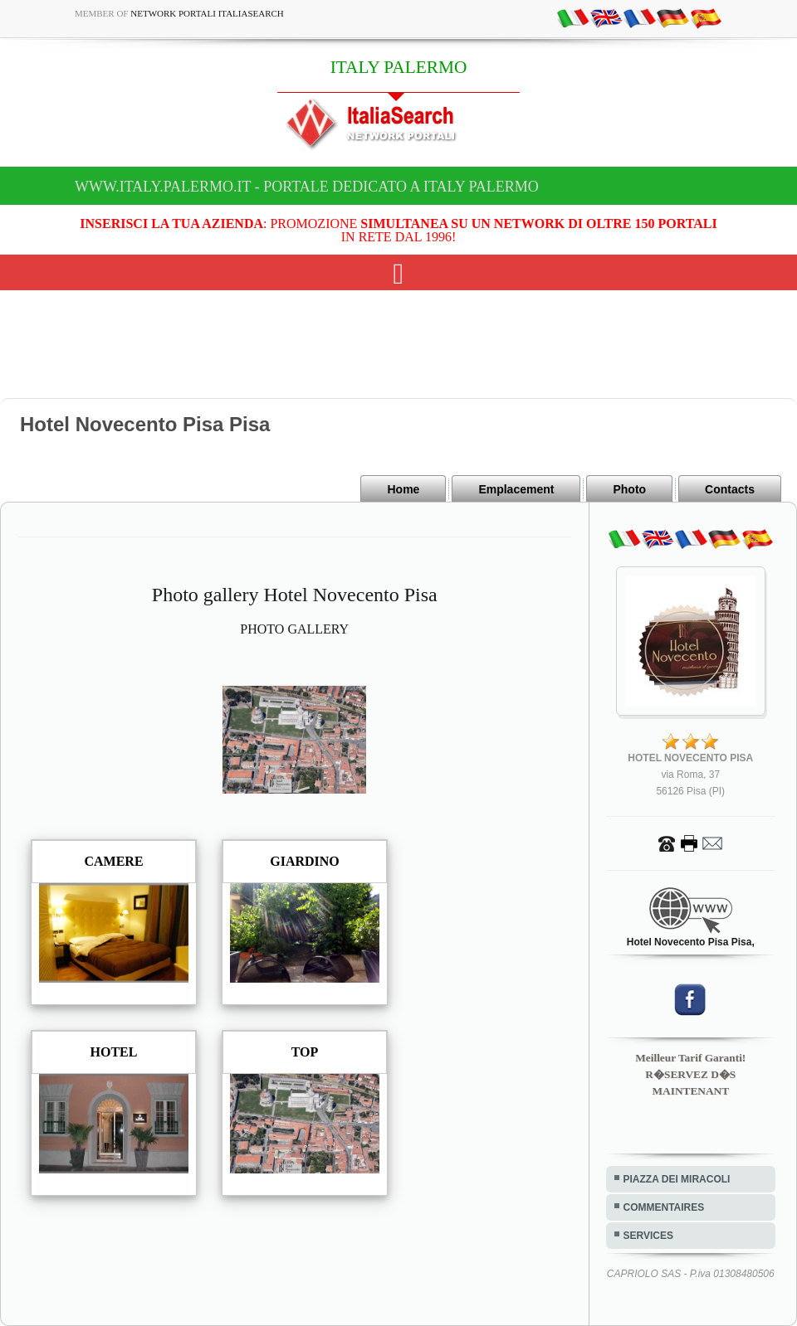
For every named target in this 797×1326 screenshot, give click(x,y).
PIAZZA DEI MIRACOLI (677, 1179)
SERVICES (648, 1235)
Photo (629, 489)
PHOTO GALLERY (294, 629)
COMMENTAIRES (664, 1207)
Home (403, 489)
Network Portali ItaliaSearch (207, 13)
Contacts (730, 489)
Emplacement (516, 489)
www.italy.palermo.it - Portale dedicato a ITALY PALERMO (307, 186)
